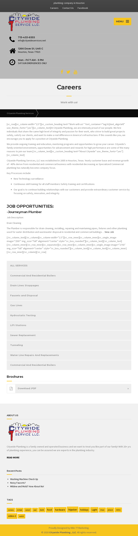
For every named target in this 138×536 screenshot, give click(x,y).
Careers (54, 8)
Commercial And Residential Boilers (33, 275)
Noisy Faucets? (18, 482)
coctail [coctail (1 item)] (27, 510)
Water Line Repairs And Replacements (34, 355)
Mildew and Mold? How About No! (27, 486)
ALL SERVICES (18, 265)
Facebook (83, 8)
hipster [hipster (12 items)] (72, 509)
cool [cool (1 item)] (35, 510)
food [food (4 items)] (49, 509)
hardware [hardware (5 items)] (60, 509)
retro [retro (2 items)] (118, 509)
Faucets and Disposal (24, 295)
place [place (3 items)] (110, 509)
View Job (109, 231)
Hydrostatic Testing (23, 315)
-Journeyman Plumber (24, 212)
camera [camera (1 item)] (11, 510)
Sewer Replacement (23, 335)
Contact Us (68, 8)
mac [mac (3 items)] (102, 509)
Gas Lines (16, 305)
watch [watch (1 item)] (21, 516)
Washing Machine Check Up (24, 479)
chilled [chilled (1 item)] (19, 510)
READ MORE (13, 457)
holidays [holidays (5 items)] (84, 509)
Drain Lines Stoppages (24, 285)
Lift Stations (18, 325)
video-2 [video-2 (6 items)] (12, 515)
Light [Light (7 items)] (94, 509)
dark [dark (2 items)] (42, 509)
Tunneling (16, 345)
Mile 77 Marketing (80, 527)
